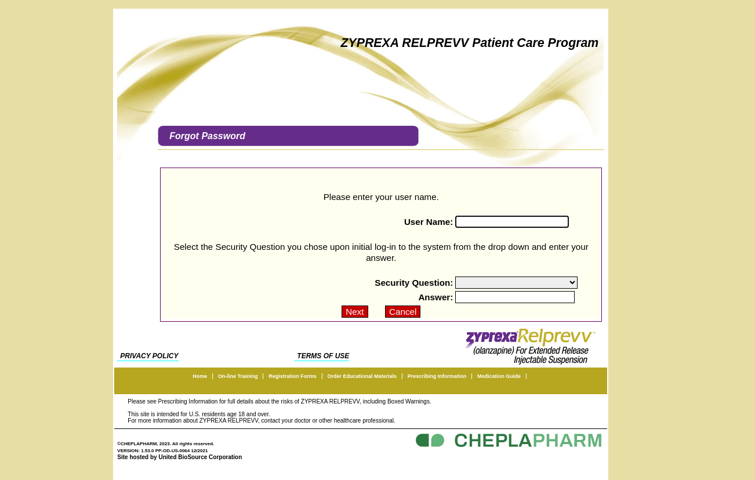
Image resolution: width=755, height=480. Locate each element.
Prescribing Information (437, 376)
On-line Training (238, 376)
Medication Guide (499, 376)
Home (200, 376)
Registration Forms (292, 376)
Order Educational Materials (362, 376)
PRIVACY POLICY (149, 356)
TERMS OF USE (323, 356)
